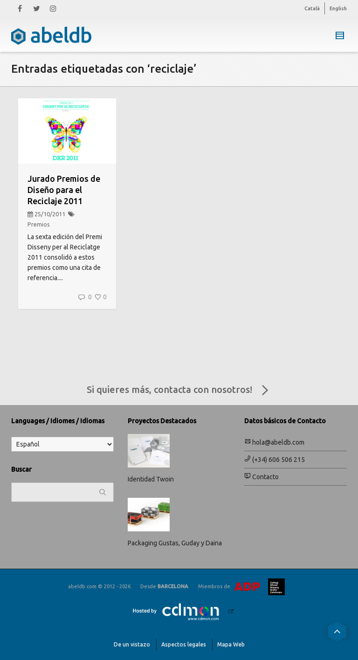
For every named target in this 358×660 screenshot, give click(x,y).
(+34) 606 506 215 (274, 459)
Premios (39, 224)
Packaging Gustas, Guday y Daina (175, 543)
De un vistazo (132, 644)
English (338, 8)
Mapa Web (231, 644)
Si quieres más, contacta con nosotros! (179, 390)
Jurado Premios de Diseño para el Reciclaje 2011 (64, 190)
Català (312, 8)
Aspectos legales (183, 644)
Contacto (261, 477)
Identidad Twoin (151, 479)
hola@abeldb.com (274, 442)
